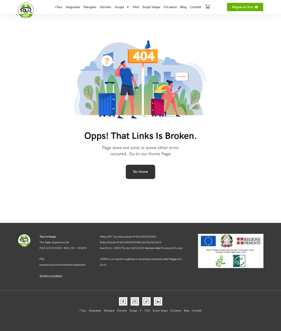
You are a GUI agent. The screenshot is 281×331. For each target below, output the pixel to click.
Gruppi (122, 7)
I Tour (58, 7)
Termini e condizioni (51, 275)
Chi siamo (170, 7)
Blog (183, 7)
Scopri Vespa (151, 7)
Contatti (195, 7)
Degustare (73, 7)
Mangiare (90, 7)
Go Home (140, 171)
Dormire (105, 7)
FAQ (136, 7)
